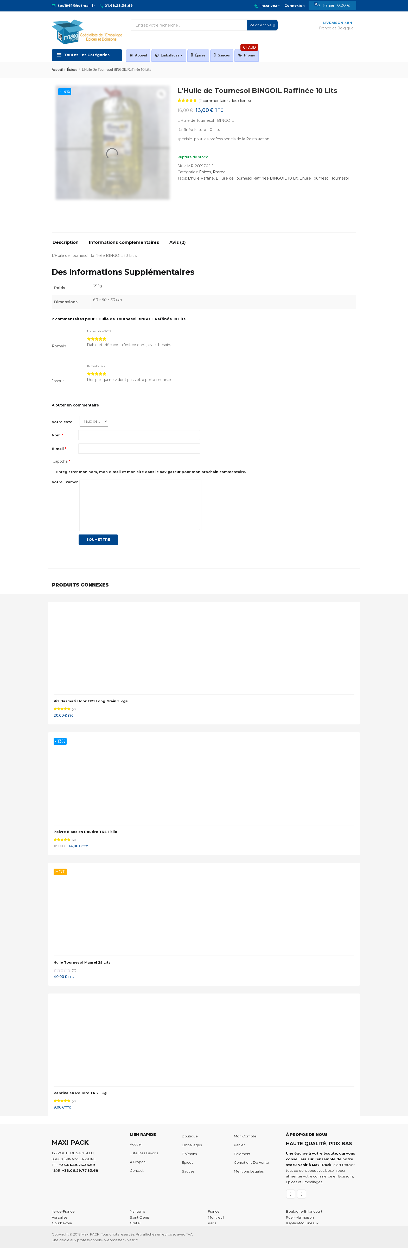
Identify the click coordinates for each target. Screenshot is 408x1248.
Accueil (138, 55)
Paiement (242, 1154)
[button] (335, 6)
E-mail (59, 449)
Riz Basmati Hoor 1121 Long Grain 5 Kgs (91, 701)
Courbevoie (62, 1223)
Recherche (262, 25)
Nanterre (137, 1211)
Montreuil (216, 1217)
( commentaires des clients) (224, 100)
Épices (198, 55)
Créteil (135, 1223)
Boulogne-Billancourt (304, 1211)
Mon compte (245, 1136)
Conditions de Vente (251, 1162)
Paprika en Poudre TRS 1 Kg (80, 1093)
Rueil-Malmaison (300, 1217)
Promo (248, 53)
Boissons (189, 1154)
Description (66, 242)
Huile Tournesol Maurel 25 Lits (82, 962)
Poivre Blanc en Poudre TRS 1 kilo (85, 832)
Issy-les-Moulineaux (302, 1223)
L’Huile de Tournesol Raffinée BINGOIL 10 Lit (257, 178)
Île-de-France (63, 1211)
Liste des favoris (144, 1153)
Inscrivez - (270, 5)
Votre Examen (65, 482)
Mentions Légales (249, 1171)
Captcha (61, 461)
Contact (137, 1170)
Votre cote (62, 422)
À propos (137, 1162)
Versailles (59, 1217)
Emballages (169, 55)
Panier (239, 1145)
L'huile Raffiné (201, 178)
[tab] (67, 243)
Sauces (222, 55)
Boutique (190, 1136)
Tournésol (340, 178)
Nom (57, 435)
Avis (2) (177, 242)
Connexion (294, 5)
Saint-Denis (139, 1217)
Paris (212, 1223)
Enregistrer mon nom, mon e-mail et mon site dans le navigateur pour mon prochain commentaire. (151, 472)
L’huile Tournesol (314, 178)
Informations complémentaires (124, 242)
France (214, 1211)
